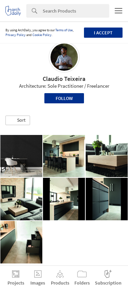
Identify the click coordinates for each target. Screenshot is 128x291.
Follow (64, 98)
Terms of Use (64, 30)
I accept (103, 33)
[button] (17, 120)
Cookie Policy (42, 35)
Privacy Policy (15, 35)
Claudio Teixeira (64, 79)
